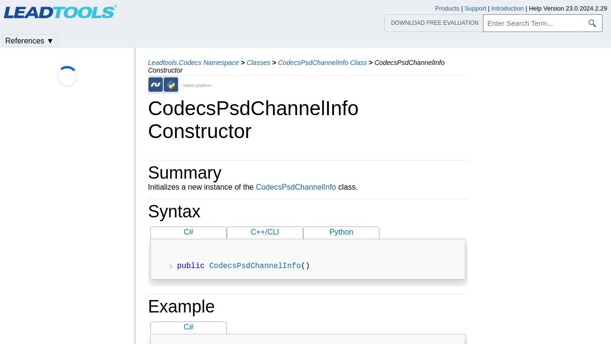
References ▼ (29, 41)
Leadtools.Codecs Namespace (193, 62)
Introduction (507, 8)
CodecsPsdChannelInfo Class (322, 62)
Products (447, 8)
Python (341, 232)
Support (475, 8)
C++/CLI (265, 232)
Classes (259, 62)
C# (188, 232)
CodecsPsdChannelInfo (296, 187)
